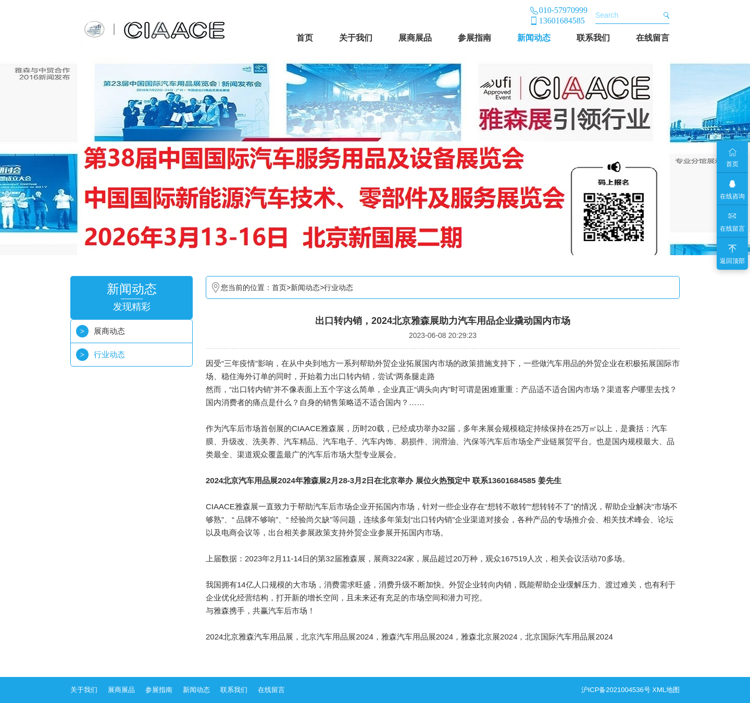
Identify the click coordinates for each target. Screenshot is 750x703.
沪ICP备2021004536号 (616, 690)
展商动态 (109, 331)
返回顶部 (732, 261)
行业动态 (109, 354)
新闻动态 (534, 37)
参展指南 (474, 37)
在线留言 (652, 37)
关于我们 (355, 37)
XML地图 (666, 690)
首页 (304, 37)
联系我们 (593, 37)
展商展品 (415, 37)
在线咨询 (732, 196)
